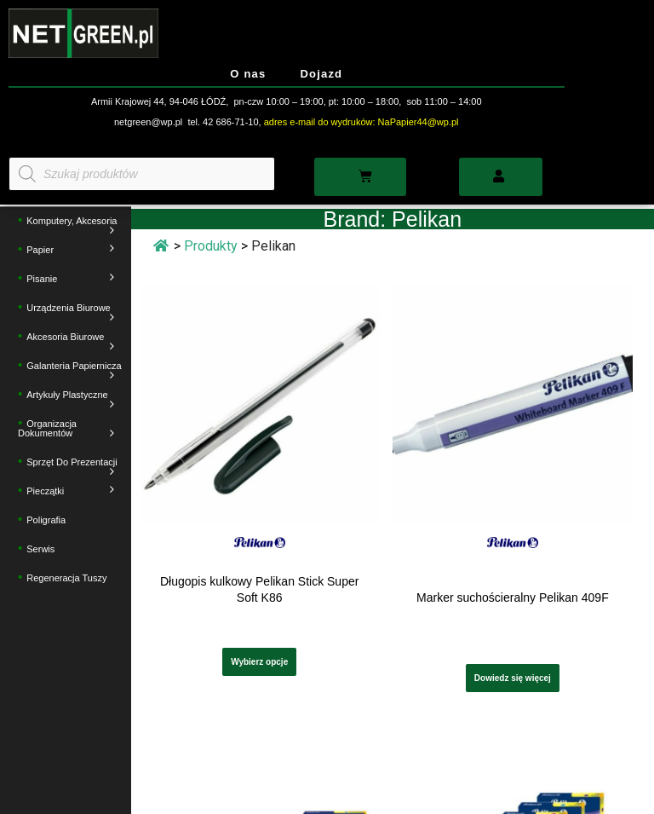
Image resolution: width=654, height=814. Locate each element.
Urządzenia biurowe (74, 313)
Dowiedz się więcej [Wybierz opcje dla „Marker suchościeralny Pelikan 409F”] (512, 678)
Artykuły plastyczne (74, 400)
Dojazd (321, 73)
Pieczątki (74, 491)
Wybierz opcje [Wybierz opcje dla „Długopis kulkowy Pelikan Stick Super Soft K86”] (259, 662)
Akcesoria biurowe (74, 342)
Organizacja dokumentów (70, 429)
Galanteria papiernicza (74, 371)
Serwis (40, 550)
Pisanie (74, 279)
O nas (248, 73)
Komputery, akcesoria (74, 226)
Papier (74, 250)
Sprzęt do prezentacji (74, 467)
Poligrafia (46, 521)
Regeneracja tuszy (66, 579)
